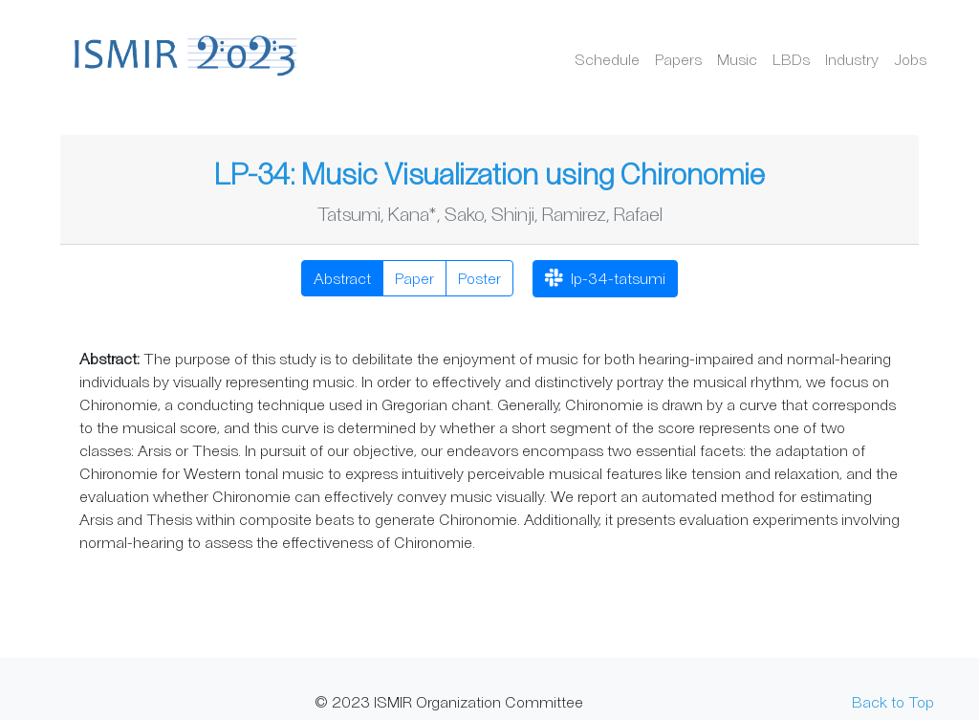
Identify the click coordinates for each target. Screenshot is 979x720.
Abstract (342, 278)
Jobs (910, 59)
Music (737, 59)
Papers (678, 59)
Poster (479, 278)
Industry (852, 59)
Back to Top (893, 701)
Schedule (607, 59)
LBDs (791, 59)
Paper (414, 278)
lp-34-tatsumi (605, 280)
